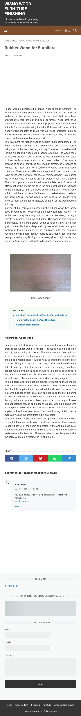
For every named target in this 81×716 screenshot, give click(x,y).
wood (9, 705)
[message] (40, 667)
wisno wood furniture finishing (18, 8)
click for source (21, 501)
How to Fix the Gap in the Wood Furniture (35, 319)
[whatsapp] (55, 458)
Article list (13, 585)
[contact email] (27, 648)
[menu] (8, 30)
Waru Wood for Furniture (27, 324)
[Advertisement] (40, 81)
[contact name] (27, 635)
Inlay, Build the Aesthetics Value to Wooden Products (41, 315)
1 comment (18, 55)
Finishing (35, 705)
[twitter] (26, 458)
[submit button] (40, 684)
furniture (47, 705)
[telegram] (69, 458)
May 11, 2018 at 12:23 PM (26, 489)
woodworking (21, 705)
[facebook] (12, 458)
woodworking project (64, 705)
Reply (16, 506)
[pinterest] (40, 458)
